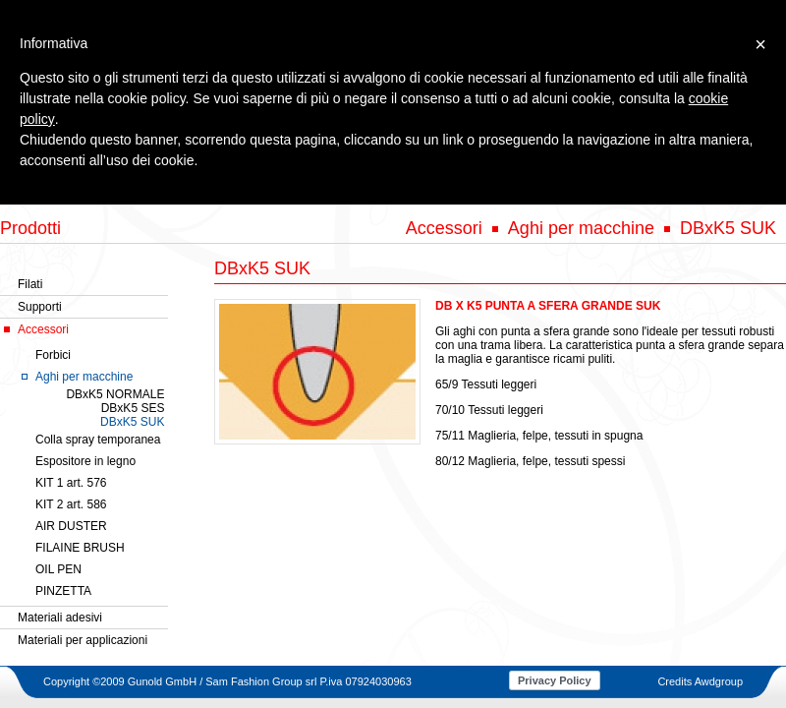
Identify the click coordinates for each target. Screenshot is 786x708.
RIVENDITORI (547, 188)
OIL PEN (58, 569)
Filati (30, 284)
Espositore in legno (85, 461)
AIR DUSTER (71, 526)
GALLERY (396, 188)
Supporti (40, 307)
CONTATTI (757, 188)
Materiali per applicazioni (82, 640)
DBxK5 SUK (132, 422)
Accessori (43, 329)
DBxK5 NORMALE (115, 394)
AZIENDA (242, 188)
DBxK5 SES (133, 408)
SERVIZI (466, 188)
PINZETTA (63, 591)
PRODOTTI (318, 188)
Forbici (53, 355)
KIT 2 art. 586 (71, 504)
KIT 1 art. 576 (71, 483)
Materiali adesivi (60, 617)
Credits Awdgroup (700, 681)
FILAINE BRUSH (80, 548)
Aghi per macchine (84, 377)
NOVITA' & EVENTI (656, 188)
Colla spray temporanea (97, 439)
